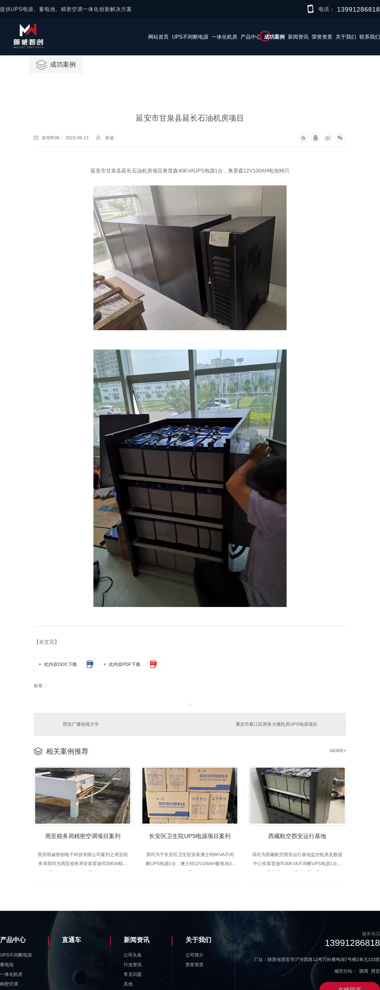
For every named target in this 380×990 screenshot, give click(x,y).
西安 (375, 970)
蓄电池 (7, 964)
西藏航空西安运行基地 (297, 835)
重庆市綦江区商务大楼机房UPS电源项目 (277, 723)
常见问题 (133, 973)
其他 (128, 983)
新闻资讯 (298, 37)
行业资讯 (133, 964)
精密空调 (9, 983)
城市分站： (345, 970)
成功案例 (274, 37)
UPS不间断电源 (190, 37)
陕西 (363, 970)
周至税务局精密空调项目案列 (82, 835)
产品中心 (251, 37)
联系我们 (369, 37)
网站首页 (158, 37)
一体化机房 (224, 37)
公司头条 (133, 954)
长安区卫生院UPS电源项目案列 (190, 835)
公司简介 (194, 954)
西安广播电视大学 (81, 723)
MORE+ (338, 749)
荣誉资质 (322, 37)
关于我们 (346, 37)
